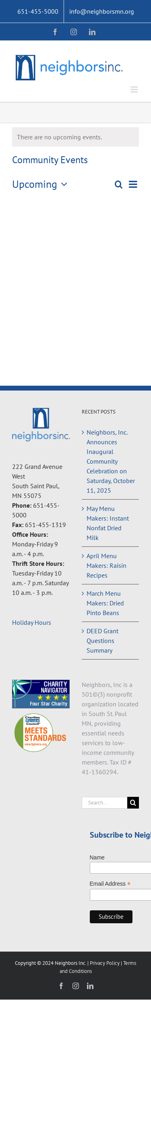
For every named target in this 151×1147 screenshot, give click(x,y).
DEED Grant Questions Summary (102, 640)
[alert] (75, 137)
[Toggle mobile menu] (134, 89)
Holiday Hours (31, 622)
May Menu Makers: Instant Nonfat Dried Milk (108, 523)
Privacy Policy (105, 963)
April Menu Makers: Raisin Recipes (106, 565)
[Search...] (105, 803)
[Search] (133, 803)
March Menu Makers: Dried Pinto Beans (105, 603)
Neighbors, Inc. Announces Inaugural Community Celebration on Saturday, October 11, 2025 (111, 461)
